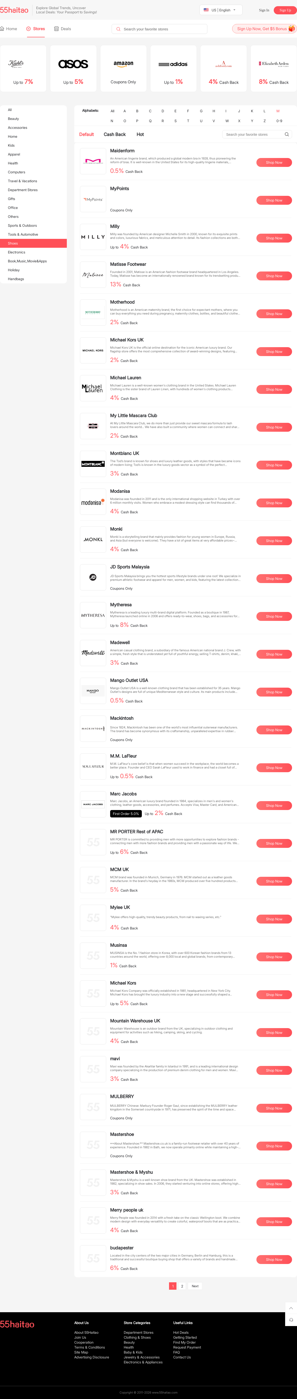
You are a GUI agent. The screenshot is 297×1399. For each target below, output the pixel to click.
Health (13, 163)
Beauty (13, 118)
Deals (63, 29)
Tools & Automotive (23, 234)
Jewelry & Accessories (142, 1357)
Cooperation (84, 1342)
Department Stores (23, 190)
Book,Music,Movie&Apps (27, 261)
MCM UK (119, 869)
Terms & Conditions (89, 1347)
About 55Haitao (86, 1332)
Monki (116, 529)
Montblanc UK (124, 453)
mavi (115, 1058)
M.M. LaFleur (123, 756)
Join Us (80, 1337)
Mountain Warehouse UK (135, 1020)
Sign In (264, 10)
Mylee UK (120, 907)
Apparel (14, 154)
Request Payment (187, 1347)
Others (13, 216)
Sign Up (285, 10)
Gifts (11, 199)
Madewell (120, 642)
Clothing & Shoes (137, 1337)
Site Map (81, 1352)
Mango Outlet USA (129, 680)
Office (13, 207)
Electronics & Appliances (143, 1362)
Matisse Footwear (128, 264)
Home (8, 29)
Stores (36, 29)
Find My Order (184, 1342)
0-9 (279, 121)
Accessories (17, 127)
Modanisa (120, 491)
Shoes (13, 243)
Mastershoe (122, 1134)
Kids (11, 145)
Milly (115, 226)
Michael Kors (123, 983)
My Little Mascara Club (133, 415)
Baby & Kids (133, 1352)
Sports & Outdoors (22, 225)
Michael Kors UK (127, 339)
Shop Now (274, 162)
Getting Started (185, 1337)
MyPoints (119, 188)
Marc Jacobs (123, 793)
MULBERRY (122, 1096)
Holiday (14, 270)
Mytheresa (121, 604)
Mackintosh (121, 718)
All (10, 110)
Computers (16, 172)
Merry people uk (126, 1210)
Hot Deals (181, 1332)
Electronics (16, 252)
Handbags (16, 279)
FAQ (176, 1352)
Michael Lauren (125, 377)
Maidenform (122, 150)
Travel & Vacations (22, 181)
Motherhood (122, 302)
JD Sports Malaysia (129, 566)
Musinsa (118, 945)
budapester (121, 1247)
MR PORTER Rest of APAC (136, 831)
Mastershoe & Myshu (131, 1172)
